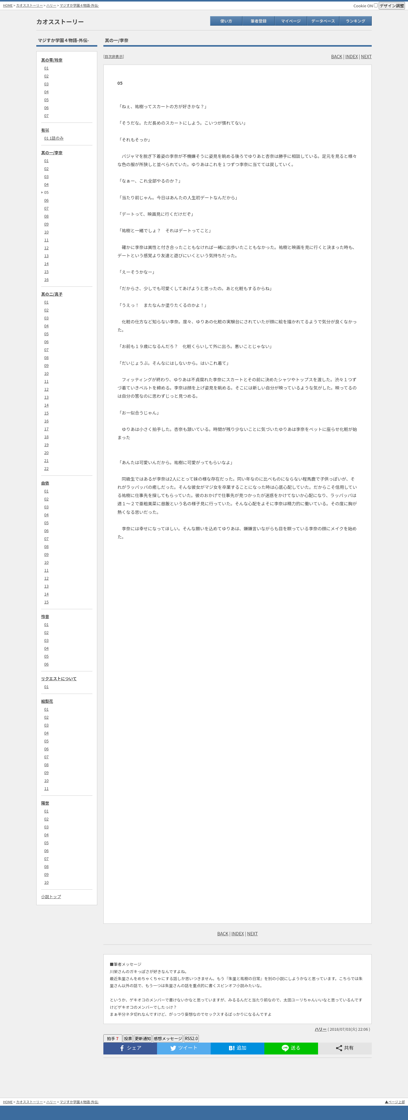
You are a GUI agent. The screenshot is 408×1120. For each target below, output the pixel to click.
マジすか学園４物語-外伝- (79, 5)
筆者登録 (259, 21)
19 (46, 444)
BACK (336, 56)
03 (46, 84)
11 (46, 240)
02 (46, 76)
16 (46, 279)
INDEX (351, 56)
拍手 (113, 1038)
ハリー (51, 5)
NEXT (366, 56)
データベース (323, 21)
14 (46, 263)
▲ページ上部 (395, 1101)
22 (46, 468)
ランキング (356, 21)
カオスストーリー (29, 5)
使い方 (226, 21)
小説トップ (51, 896)
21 (46, 460)
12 (46, 248)
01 (46, 68)
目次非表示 (114, 56)
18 (46, 436)
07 (46, 115)
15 (46, 271)
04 (46, 91)
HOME (8, 5)
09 (46, 224)
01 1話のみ (54, 138)
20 (46, 452)
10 (46, 232)
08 (46, 216)
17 (46, 429)
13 (46, 255)
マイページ (291, 21)
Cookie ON (365, 6)
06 (46, 107)
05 (46, 99)
